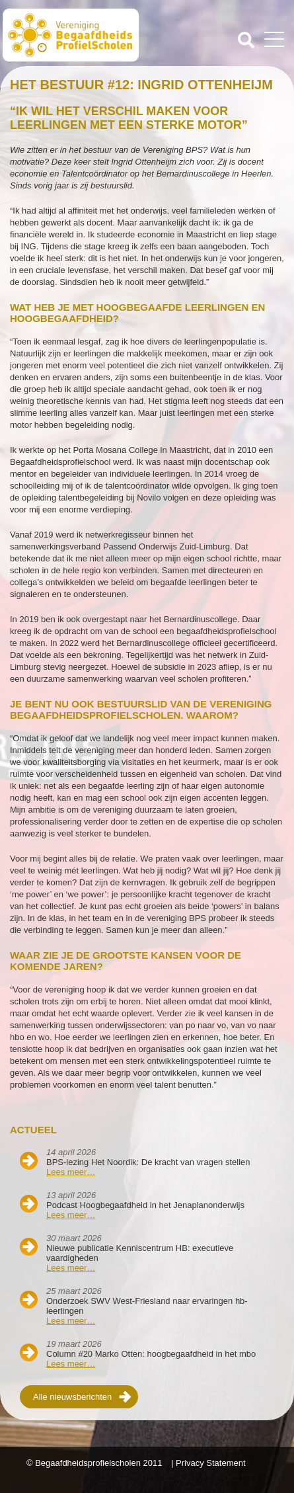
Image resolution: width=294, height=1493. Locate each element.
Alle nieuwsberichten (72, 1397)
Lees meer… (70, 1172)
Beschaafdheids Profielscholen (76, 35)
